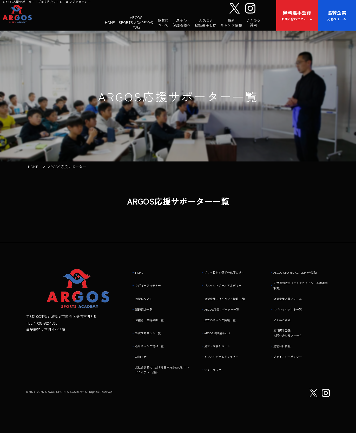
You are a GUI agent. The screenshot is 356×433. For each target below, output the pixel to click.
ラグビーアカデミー (152, 292)
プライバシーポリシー (292, 363)
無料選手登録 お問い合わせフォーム (292, 339)
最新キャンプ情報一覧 (154, 353)
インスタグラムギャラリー (226, 363)
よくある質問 (285, 326)
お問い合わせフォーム (297, 15)
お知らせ (143, 363)
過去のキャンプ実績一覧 (225, 326)
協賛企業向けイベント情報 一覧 (231, 305)
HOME (141, 275)
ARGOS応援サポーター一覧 (227, 315)
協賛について (146, 305)
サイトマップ (216, 376)
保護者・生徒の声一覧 (154, 326)
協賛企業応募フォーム (292, 305)
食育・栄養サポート (221, 353)
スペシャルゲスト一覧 (292, 315)
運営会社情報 (285, 353)
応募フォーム (337, 15)
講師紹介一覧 (146, 315)
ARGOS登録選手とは (222, 339)
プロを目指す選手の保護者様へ (230, 275)
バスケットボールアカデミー (228, 292)
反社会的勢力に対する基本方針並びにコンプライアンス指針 (163, 376)
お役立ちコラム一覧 (152, 339)
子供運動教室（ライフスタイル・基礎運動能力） (301, 292)
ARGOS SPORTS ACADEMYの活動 (300, 275)
